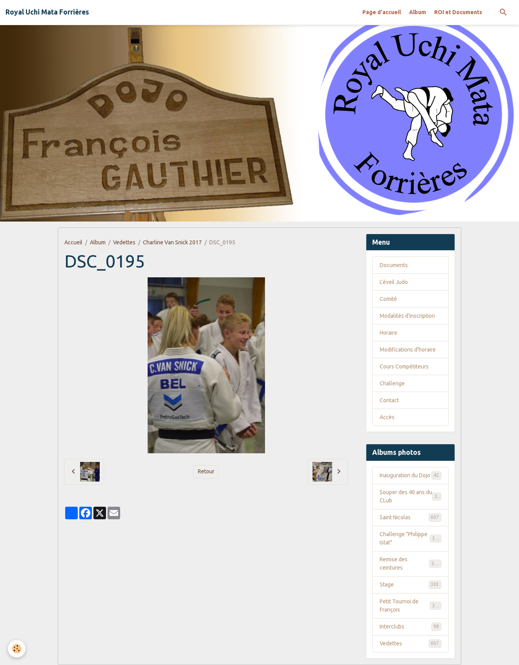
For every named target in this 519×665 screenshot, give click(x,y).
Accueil (73, 242)
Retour (206, 471)
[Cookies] (17, 649)
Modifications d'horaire (408, 349)
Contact (389, 400)
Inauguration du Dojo (410, 475)
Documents (394, 265)
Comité (388, 299)
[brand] (47, 12)
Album (417, 12)
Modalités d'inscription (407, 316)
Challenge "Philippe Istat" (410, 538)
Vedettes (124, 242)
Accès (387, 417)
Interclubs (410, 626)
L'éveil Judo (394, 282)
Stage (410, 584)
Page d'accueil (381, 12)
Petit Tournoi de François (410, 605)
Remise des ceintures (410, 563)
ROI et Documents (458, 12)
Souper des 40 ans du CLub (410, 496)
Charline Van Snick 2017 (172, 242)
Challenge (392, 383)
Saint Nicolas (410, 517)
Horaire (388, 333)
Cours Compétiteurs (404, 366)
